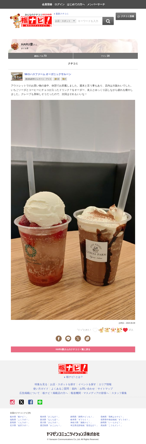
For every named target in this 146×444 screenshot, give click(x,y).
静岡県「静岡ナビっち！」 (82, 417)
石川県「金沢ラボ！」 (20, 425)
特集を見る (41, 384)
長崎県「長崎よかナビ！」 (113, 417)
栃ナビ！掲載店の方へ (55, 393)
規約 (74, 388)
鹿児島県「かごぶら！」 (51, 425)
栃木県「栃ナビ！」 (19, 417)
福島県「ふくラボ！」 (20, 420)
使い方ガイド (40, 388)
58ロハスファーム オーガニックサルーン (48, 74)
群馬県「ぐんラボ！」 (20, 423)
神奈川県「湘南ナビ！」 (81, 423)
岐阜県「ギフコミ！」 (80, 420)
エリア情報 (105, 384)
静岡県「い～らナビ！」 (112, 423)
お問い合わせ (87, 388)
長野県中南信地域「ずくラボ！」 (116, 420)
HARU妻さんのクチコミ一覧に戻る (73, 349)
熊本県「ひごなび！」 (50, 417)
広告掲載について (29, 393)
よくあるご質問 (60, 388)
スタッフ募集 (119, 393)
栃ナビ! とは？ (73, 376)
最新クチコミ (61, 13)
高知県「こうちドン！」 (112, 425)
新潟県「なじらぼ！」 (50, 420)
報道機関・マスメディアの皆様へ (90, 393)
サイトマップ (105, 388)
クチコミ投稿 (125, 16)
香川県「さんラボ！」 (50, 423)
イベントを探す (87, 384)
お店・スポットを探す (63, 384)
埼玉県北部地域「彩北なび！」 (84, 425)
